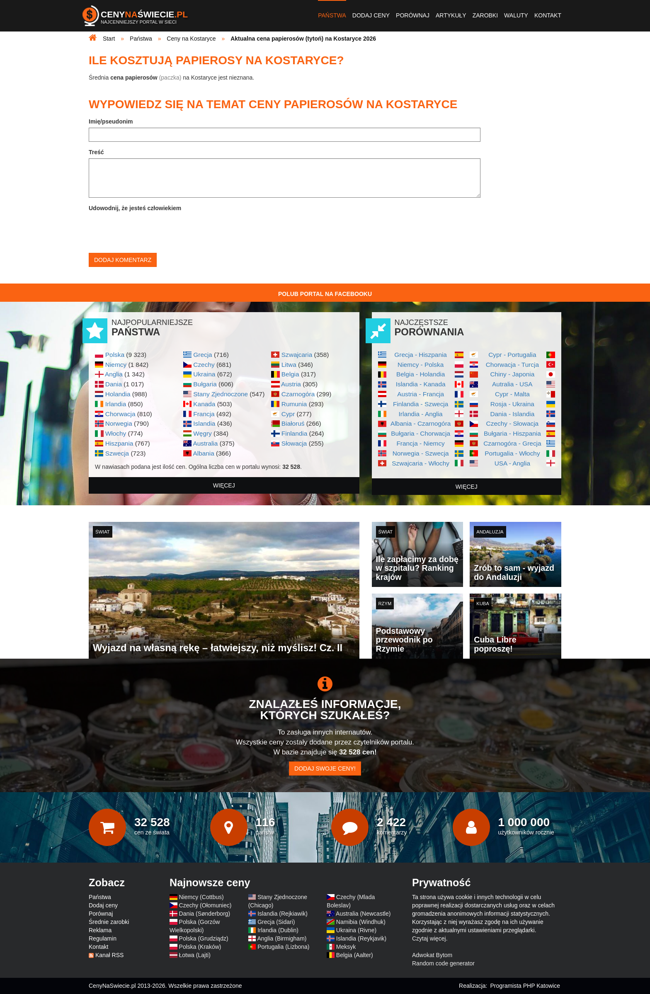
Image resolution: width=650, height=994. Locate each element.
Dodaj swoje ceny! (325, 768)
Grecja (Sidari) (276, 922)
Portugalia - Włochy (512, 453)
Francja (203, 413)
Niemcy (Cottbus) (201, 897)
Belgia (290, 374)
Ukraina (204, 374)
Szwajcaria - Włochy (420, 463)
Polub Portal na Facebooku (325, 294)
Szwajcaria (296, 354)
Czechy (203, 364)
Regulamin (102, 938)
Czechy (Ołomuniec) (205, 905)
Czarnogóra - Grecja (512, 443)
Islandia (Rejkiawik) (282, 913)
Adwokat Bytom (432, 955)
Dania (113, 384)
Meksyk (346, 946)
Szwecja (117, 453)
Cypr (288, 413)
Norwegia (118, 423)
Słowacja (294, 443)
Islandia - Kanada (421, 384)
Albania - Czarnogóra (420, 423)
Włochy (115, 433)
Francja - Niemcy (420, 443)
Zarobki (485, 15)
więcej (224, 485)
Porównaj (412, 15)
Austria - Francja (420, 394)
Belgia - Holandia (420, 374)
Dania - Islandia (512, 413)
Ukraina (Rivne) (356, 930)
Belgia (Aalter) (354, 955)
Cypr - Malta (512, 394)
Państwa (332, 15)
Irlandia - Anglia (421, 413)
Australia (205, 443)
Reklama (100, 930)
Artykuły (451, 15)
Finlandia (294, 433)
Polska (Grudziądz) (203, 938)
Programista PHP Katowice (525, 985)
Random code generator (443, 963)
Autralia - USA (512, 384)
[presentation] (152, 230)
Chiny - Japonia (512, 374)
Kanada (204, 403)
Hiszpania (119, 443)
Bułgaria (204, 384)
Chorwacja (120, 413)
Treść (96, 152)
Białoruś (293, 423)
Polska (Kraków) (200, 946)
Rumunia (294, 403)
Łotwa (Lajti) (195, 955)
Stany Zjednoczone (220, 394)
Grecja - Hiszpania (420, 354)
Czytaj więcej (429, 938)
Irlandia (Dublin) (277, 930)
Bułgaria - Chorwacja (420, 433)
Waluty (516, 15)
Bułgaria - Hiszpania (512, 433)
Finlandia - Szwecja (420, 403)
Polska (114, 354)
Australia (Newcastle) (363, 913)
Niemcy (115, 364)
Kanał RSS (109, 955)
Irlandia (115, 403)
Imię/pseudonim (111, 121)
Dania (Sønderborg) (204, 913)
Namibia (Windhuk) (361, 922)
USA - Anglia (512, 463)
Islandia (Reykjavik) (361, 938)
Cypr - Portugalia (512, 354)
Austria (291, 384)
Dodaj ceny (371, 15)
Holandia (118, 394)
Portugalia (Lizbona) (283, 946)
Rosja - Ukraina (512, 403)
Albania (203, 453)
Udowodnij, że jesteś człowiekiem (135, 208)
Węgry (202, 433)
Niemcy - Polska (421, 364)
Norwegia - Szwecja (421, 453)
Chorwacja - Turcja (512, 364)
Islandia (204, 423)
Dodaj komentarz (122, 260)
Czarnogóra (298, 394)
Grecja (202, 354)
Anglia (114, 374)
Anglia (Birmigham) (281, 938)
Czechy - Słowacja (512, 423)
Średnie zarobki (109, 922)
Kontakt (547, 15)
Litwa (288, 364)
